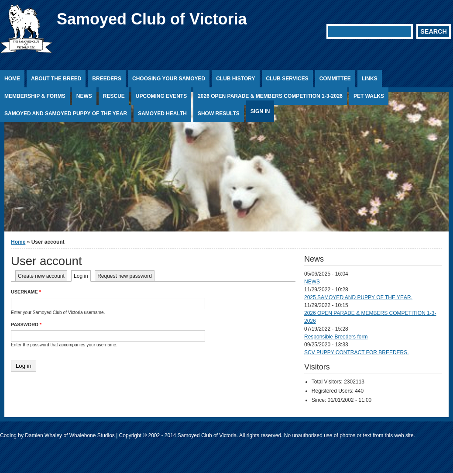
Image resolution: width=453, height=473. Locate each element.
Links (370, 79)
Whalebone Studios (92, 435)
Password (26, 324)
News (84, 96)
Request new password (124, 276)
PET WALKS (368, 96)
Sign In (260, 111)
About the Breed (56, 79)
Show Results (219, 113)
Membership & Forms (34, 96)
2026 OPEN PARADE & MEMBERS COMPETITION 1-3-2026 (270, 96)
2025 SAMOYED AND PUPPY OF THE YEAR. (358, 297)
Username (26, 291)
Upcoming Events (161, 96)
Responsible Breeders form (335, 337)
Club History (235, 79)
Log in (82, 276)
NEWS (312, 282)
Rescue (114, 96)
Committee (335, 79)
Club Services (287, 79)
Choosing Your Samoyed (168, 79)
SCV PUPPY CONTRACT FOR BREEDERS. (356, 352)
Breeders (106, 79)
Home (12, 79)
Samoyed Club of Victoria (152, 19)
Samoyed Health (162, 113)
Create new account (41, 276)
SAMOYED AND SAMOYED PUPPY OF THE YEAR (65, 113)
